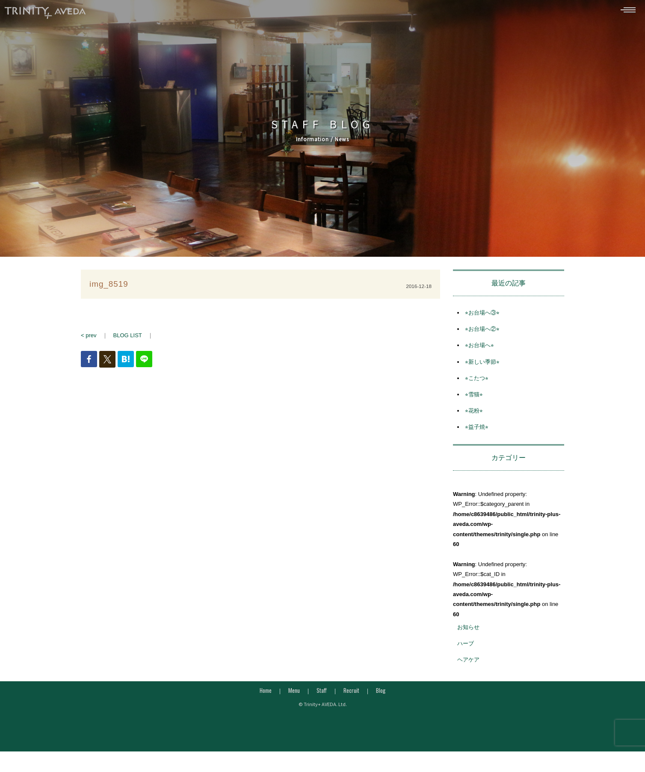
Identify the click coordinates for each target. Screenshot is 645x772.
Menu (294, 694)
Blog (380, 694)
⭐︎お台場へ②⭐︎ (482, 333)
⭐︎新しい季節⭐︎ (482, 365)
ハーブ (465, 647)
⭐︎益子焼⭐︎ (476, 431)
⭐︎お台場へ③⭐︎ (482, 316)
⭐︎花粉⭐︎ (474, 414)
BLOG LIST (127, 339)
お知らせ (468, 631)
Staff (322, 694)
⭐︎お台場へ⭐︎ (479, 349)
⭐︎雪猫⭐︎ (474, 398)
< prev (89, 339)
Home (266, 694)
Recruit (351, 694)
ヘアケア (468, 664)
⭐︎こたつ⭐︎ (476, 382)
